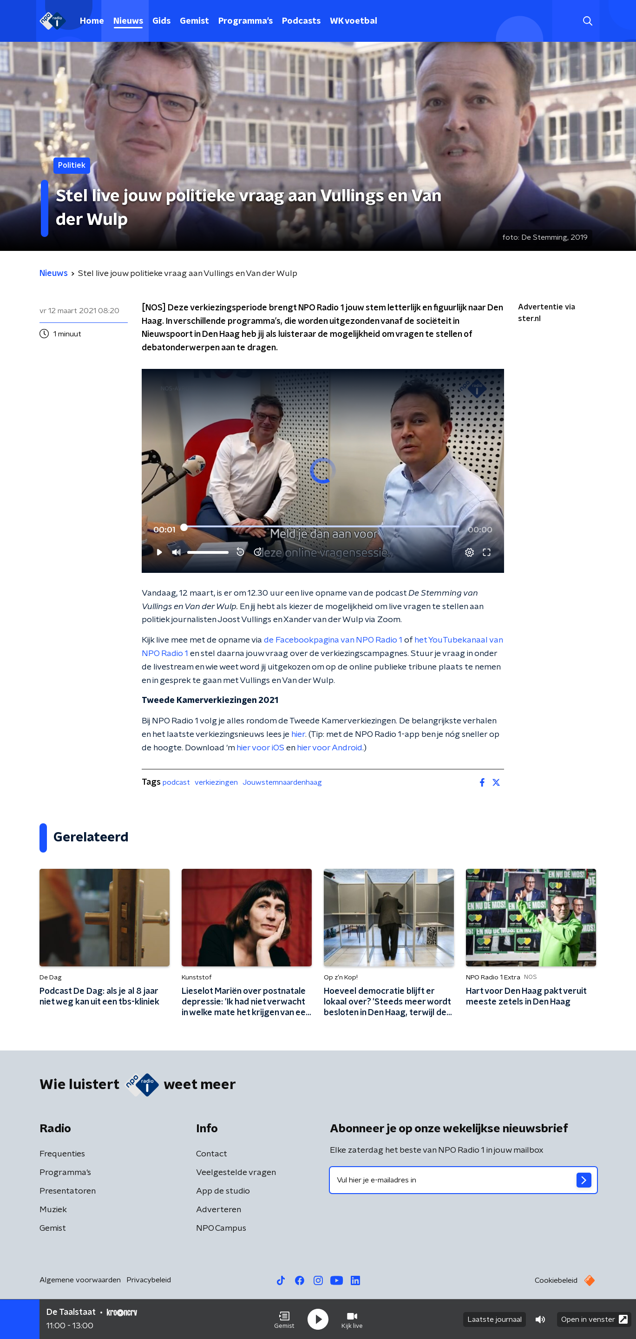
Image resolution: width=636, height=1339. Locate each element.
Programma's (245, 21)
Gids (161, 21)
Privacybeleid (148, 1280)
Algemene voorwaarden (80, 1280)
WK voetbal (353, 21)
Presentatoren (67, 1191)
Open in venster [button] (594, 1319)
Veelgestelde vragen (236, 1172)
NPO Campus (221, 1228)
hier (298, 734)
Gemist (194, 21)
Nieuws (128, 21)
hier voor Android (329, 748)
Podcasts (301, 21)
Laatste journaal (494, 1319)
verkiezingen (216, 782)
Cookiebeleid (556, 1280)
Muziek (53, 1210)
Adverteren (218, 1210)
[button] (284, 1319)
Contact (211, 1154)
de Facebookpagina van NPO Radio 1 (333, 640)
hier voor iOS (260, 748)
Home (92, 21)
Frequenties (62, 1154)
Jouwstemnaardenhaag (282, 782)
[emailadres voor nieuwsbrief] (463, 1180)
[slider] (321, 527)
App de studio (223, 1191)
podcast (176, 782)
